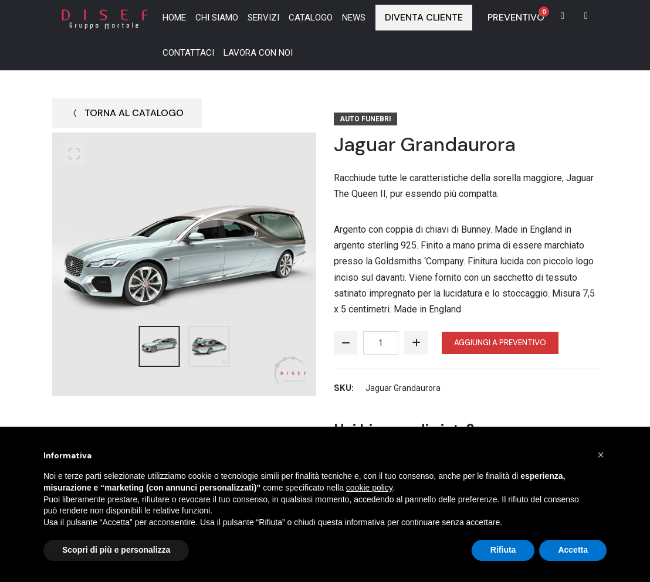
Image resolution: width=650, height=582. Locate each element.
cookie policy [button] (369, 487)
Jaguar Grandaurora (430, 144)
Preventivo (518, 14)
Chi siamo (216, 17)
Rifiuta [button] (503, 549)
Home (174, 17)
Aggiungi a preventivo (500, 343)
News (353, 17)
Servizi (263, 17)
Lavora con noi (258, 52)
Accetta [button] (573, 549)
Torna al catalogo (127, 113)
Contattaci (188, 52)
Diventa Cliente (424, 17)
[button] (600, 454)
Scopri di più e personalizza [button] (116, 549)
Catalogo (311, 17)
